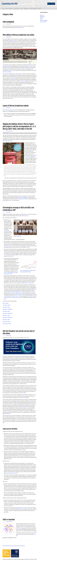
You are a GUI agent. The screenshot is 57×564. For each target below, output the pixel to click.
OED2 (28, 247)
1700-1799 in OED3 (6, 315)
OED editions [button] (26, 8)
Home (3, 8)
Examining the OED (10, 3)
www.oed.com (18, 236)
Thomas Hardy (32, 66)
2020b (10, 140)
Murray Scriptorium (20, 27)
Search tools (24, 397)
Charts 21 (8, 256)
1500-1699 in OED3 (6, 311)
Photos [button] (40, 8)
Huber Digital (16, 73)
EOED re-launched (9, 519)
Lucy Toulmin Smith (10, 70)
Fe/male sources (15, 473)
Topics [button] (21, 8)
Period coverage (25, 215)
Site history (18, 545)
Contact (4, 545)
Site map (13, 545)
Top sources (9, 473)
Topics (5, 298)
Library (41, 19)
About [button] (7, 8)
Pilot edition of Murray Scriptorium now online (18, 35)
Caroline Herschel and (16, 293)
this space (10, 200)
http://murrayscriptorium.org (9, 109)
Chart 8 (10, 253)
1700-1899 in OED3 (14, 291)
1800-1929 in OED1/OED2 (7, 317)
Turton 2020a (5, 140)
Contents (34, 532)
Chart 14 (20, 291)
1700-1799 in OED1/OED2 (7, 313)
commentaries (22, 80)
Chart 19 (21, 254)
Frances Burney (32, 291)
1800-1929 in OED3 (14, 272)
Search (52, 3)
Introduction (12, 78)
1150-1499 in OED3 (6, 307)
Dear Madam (8, 71)
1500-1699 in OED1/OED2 (7, 309)
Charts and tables (43, 21)
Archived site (22, 545)
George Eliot (27, 66)
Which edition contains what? (28, 282)
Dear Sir (4, 71)
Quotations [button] (11, 8)
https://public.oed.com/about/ (21, 507)
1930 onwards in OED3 (8, 273)
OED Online (8, 245)
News (49, 3)
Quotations (6, 231)
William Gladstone (7, 66)
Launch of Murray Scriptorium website (16, 106)
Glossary (41, 17)
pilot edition (6, 73)
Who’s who (42, 15)
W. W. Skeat (23, 69)
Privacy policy (8, 545)
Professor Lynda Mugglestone (23, 197)
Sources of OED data (44, 20)
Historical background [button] (33, 8)
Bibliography (42, 16)
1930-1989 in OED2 (6, 321)
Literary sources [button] (16, 8)
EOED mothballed (8, 22)
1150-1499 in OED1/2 (6, 305)
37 (12, 256)
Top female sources (14, 296)
